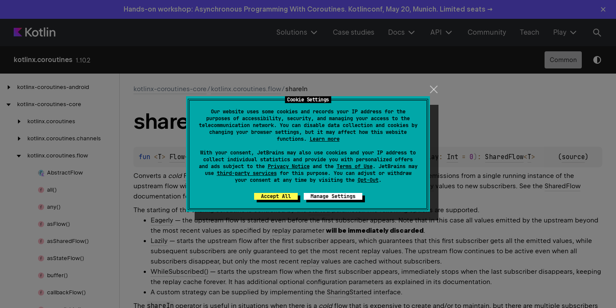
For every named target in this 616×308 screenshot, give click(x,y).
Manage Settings (333, 196)
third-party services (247, 173)
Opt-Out (368, 180)
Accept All (276, 196)
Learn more (325, 139)
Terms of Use (355, 166)
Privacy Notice (289, 166)
